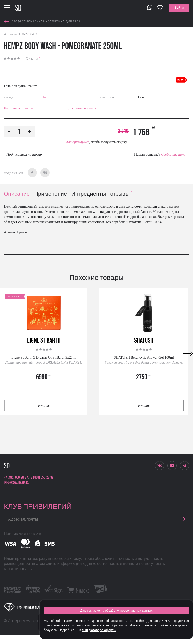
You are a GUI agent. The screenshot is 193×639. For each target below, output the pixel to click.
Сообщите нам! (173, 154)
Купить (44, 405)
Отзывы (33, 59)
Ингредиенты (88, 194)
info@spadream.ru (16, 482)
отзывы (121, 194)
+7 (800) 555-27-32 (41, 477)
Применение (50, 194)
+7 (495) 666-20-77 (16, 477)
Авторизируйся (77, 142)
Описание (17, 194)
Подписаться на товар (24, 154)
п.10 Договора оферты (99, 630)
